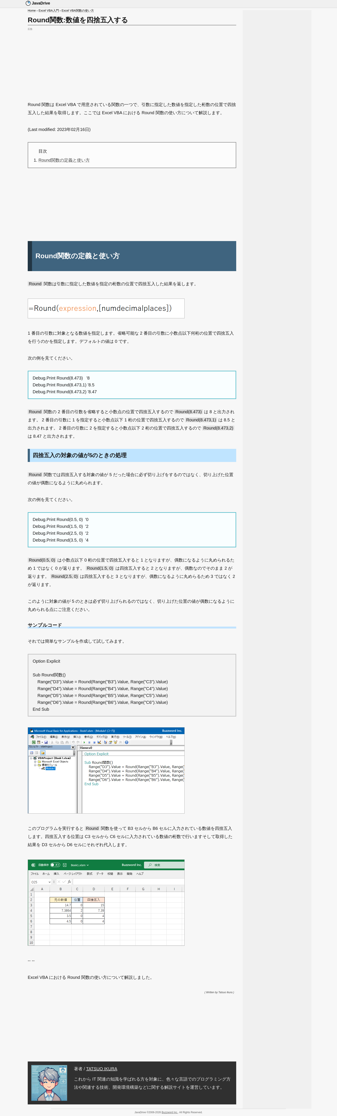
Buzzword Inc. (170, 1112)
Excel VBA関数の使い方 (78, 10)
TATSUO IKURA (101, 1068)
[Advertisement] (132, 62)
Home (32, 10)
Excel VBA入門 (48, 10)
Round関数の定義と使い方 (64, 160)
